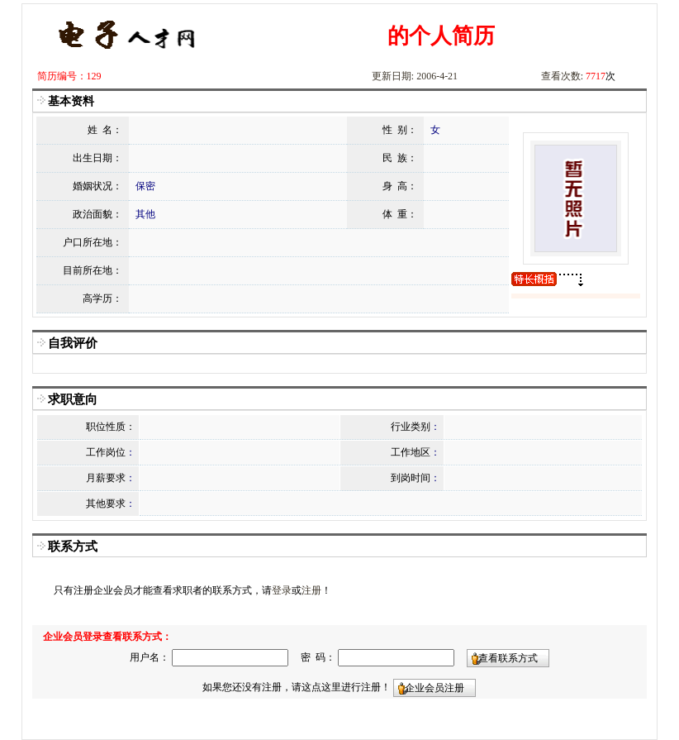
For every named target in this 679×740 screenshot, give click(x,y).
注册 (311, 590)
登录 (282, 590)
